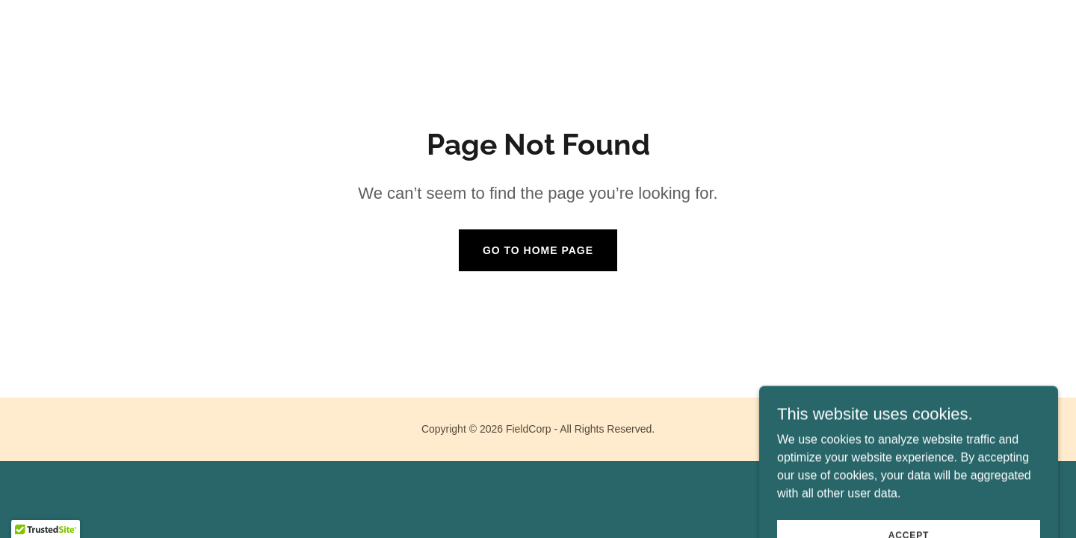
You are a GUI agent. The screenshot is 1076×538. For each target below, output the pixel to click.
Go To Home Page (538, 250)
